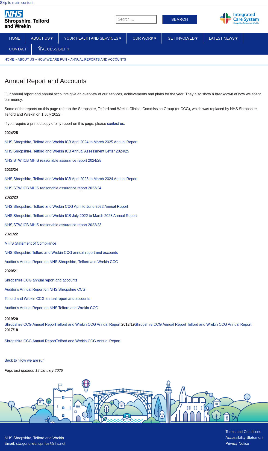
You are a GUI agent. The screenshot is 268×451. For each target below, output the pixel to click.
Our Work (145, 38)
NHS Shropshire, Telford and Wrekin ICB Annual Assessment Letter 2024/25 (67, 151)
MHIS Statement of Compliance (30, 243)
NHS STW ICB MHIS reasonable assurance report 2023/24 (53, 188)
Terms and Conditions (243, 432)
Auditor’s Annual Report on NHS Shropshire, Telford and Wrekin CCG (61, 262)
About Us (26, 59)
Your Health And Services (93, 38)
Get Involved (183, 38)
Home (14, 38)
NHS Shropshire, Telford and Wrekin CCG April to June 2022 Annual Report (66, 206)
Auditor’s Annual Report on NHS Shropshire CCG (45, 289)
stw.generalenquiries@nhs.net (40, 443)
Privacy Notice (237, 443)
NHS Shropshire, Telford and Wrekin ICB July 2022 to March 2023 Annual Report (71, 216)
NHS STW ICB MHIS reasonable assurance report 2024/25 (53, 160)
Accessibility (56, 49)
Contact (18, 49)
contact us (115, 124)
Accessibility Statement (244, 437)
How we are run (52, 59)
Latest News (223, 38)
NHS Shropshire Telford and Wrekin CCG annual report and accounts (61, 253)
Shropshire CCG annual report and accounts (41, 280)
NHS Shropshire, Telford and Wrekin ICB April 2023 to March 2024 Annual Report (71, 179)
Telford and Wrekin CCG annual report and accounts (47, 299)
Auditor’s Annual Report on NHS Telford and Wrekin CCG (51, 308)
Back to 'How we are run (24, 360)
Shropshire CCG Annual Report (30, 324)
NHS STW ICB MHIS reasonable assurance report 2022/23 (53, 225)
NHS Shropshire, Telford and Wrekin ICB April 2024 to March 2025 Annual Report (71, 142)
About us (42, 38)
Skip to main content (16, 3)
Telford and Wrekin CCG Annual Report (88, 324)
